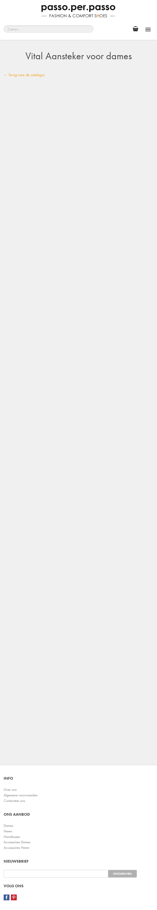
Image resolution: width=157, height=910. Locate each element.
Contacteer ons (14, 800)
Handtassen (12, 836)
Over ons (10, 789)
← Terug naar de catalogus (24, 74)
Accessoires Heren (16, 847)
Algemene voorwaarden (21, 795)
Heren (8, 831)
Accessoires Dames (17, 842)
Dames (8, 825)
